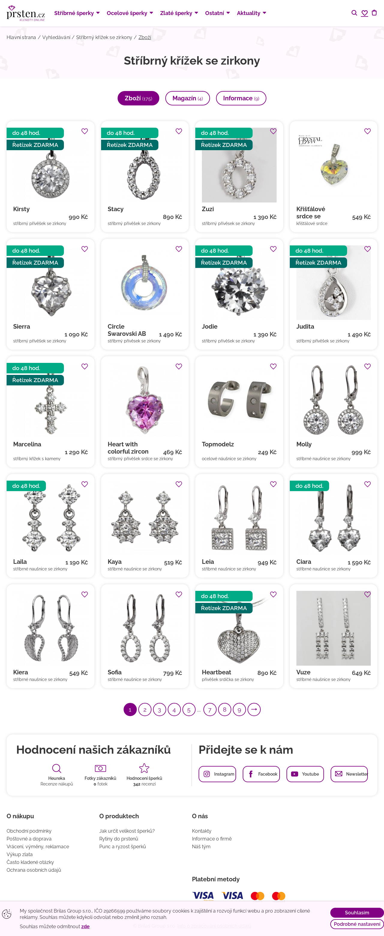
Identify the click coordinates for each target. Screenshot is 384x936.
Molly (304, 444)
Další (260, 709)
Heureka (56, 778)
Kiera (20, 672)
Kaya (115, 561)
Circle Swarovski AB (127, 330)
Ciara (303, 561)
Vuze (303, 672)
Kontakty (202, 831)
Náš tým (201, 846)
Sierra (21, 326)
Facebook (268, 774)
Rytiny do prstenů (118, 839)
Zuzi (208, 209)
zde (85, 926)
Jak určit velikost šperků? (127, 831)
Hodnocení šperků (144, 778)
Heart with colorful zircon (128, 448)
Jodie (210, 326)
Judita (305, 326)
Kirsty (21, 209)
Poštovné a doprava (29, 839)
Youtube (310, 774)
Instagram (224, 774)
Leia (208, 561)
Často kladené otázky (30, 862)
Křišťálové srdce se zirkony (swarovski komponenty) (315, 212)
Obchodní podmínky (29, 831)
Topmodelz (218, 444)
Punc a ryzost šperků (122, 846)
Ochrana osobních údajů (34, 870)
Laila (20, 561)
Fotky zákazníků (100, 778)
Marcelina (27, 444)
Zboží (138, 98)
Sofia (115, 672)
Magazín (187, 98)
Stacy (116, 209)
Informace (241, 98)
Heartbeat (216, 672)
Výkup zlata (20, 854)
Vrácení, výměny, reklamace (38, 846)
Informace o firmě (212, 839)
